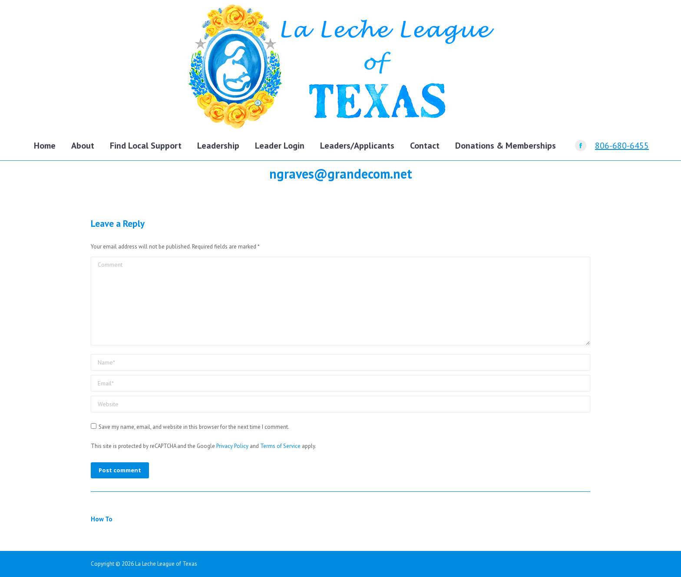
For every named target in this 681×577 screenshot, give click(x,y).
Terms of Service (280, 446)
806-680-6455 (622, 145)
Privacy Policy (232, 446)
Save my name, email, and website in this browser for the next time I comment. (194, 427)
